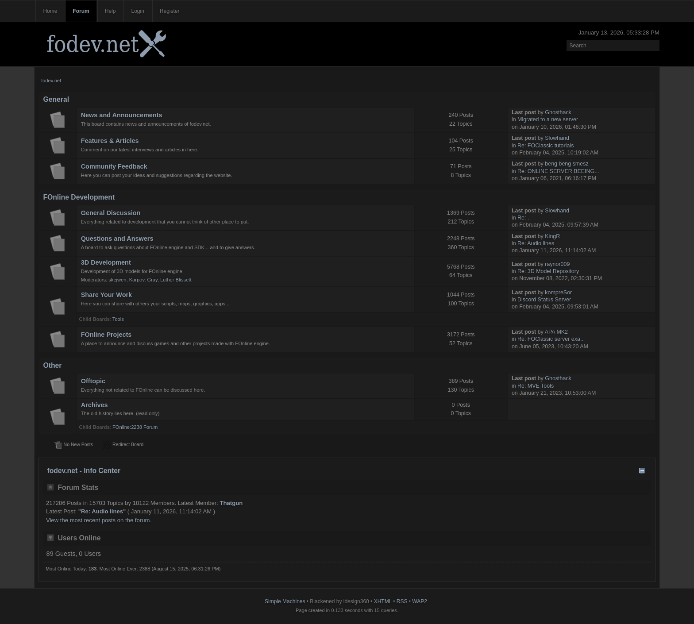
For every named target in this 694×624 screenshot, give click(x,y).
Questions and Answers (117, 238)
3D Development (106, 262)
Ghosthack (558, 112)
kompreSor (558, 292)
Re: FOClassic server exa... (551, 339)
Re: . (523, 218)
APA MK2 (556, 332)
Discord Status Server (544, 300)
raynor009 (557, 264)
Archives (94, 404)
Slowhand (557, 138)
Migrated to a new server (547, 119)
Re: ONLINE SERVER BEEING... (558, 171)
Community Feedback (114, 166)
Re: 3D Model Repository (548, 271)
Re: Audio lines (535, 243)
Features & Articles (110, 140)
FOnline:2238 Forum (135, 427)
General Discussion (111, 212)
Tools (118, 319)
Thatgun (231, 503)
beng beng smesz (566, 164)
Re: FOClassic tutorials (545, 146)
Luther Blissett (176, 279)
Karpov (136, 279)
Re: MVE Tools (535, 386)
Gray (152, 279)
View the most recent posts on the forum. (98, 520)
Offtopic (93, 381)
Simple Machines (285, 601)
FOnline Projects (106, 334)
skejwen (117, 279)
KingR (552, 236)
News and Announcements (121, 115)
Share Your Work (106, 294)
